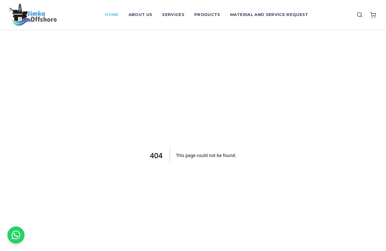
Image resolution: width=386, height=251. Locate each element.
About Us (140, 14)
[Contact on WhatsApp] (16, 235)
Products (207, 14)
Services (173, 14)
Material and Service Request (269, 14)
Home (111, 14)
